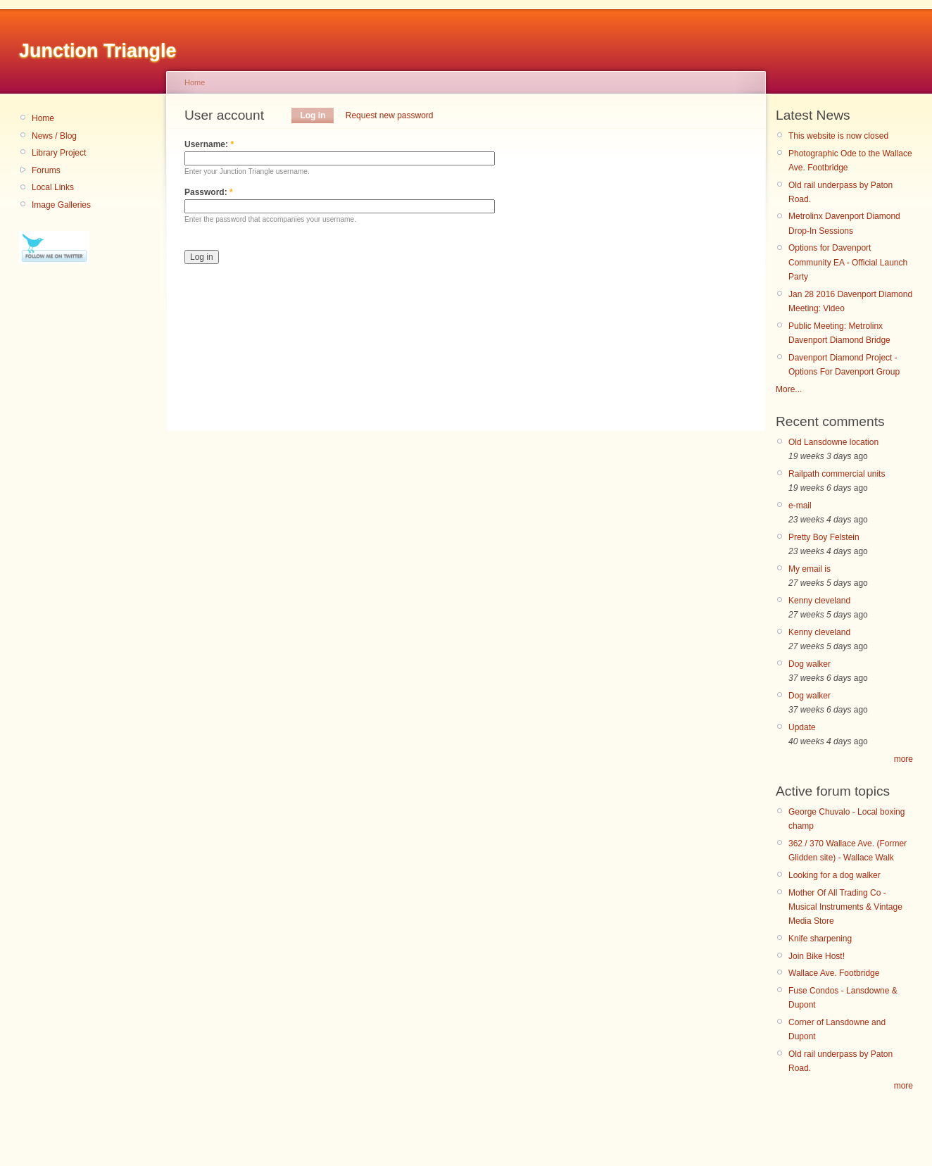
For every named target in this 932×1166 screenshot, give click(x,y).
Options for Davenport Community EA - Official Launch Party (847, 262)
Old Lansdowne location (833, 442)
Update (802, 727)
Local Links (53, 187)
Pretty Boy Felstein (823, 537)
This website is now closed (838, 136)
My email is (809, 569)
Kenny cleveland (819, 601)
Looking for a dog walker (834, 875)
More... (789, 389)
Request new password (390, 115)
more (903, 759)
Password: (208, 192)
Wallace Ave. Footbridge (833, 973)
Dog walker (809, 664)
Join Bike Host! (816, 956)
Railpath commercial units (836, 474)
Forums (46, 170)
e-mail (800, 505)
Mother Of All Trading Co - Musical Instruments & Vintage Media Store (845, 907)
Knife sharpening (820, 939)
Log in (312, 115)
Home (43, 118)
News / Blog (54, 136)
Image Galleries (61, 205)
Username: (209, 144)
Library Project (59, 153)
